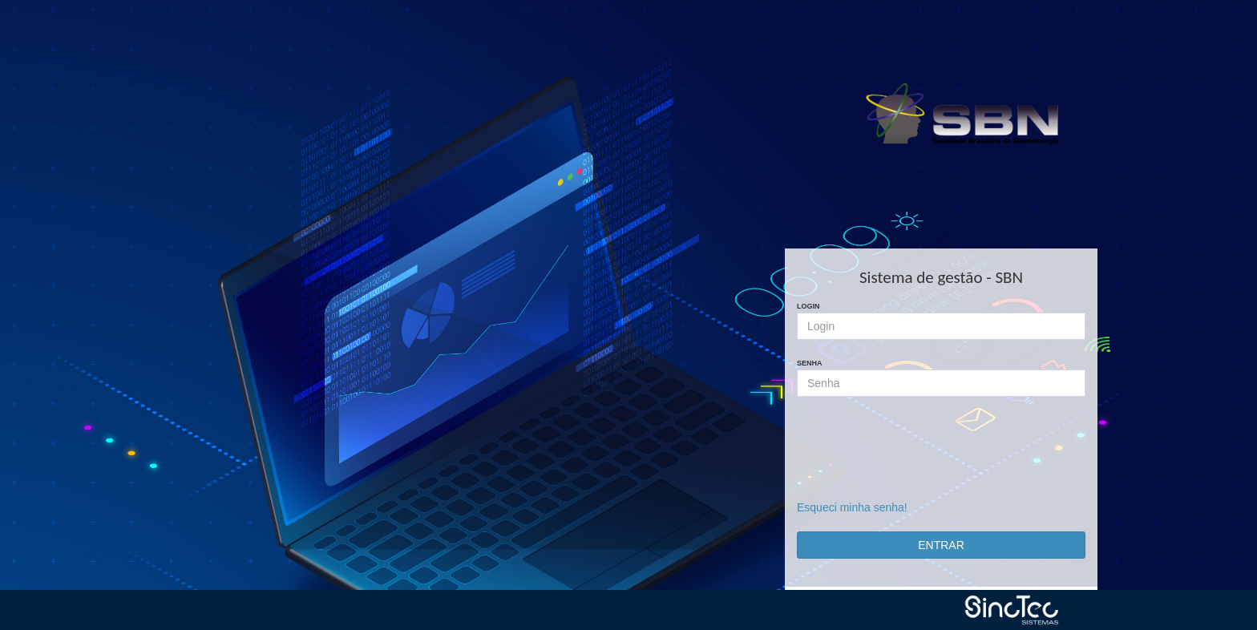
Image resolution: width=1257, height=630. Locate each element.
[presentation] (941, 456)
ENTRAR (941, 545)
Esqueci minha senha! (852, 507)
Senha (810, 363)
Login (808, 306)
